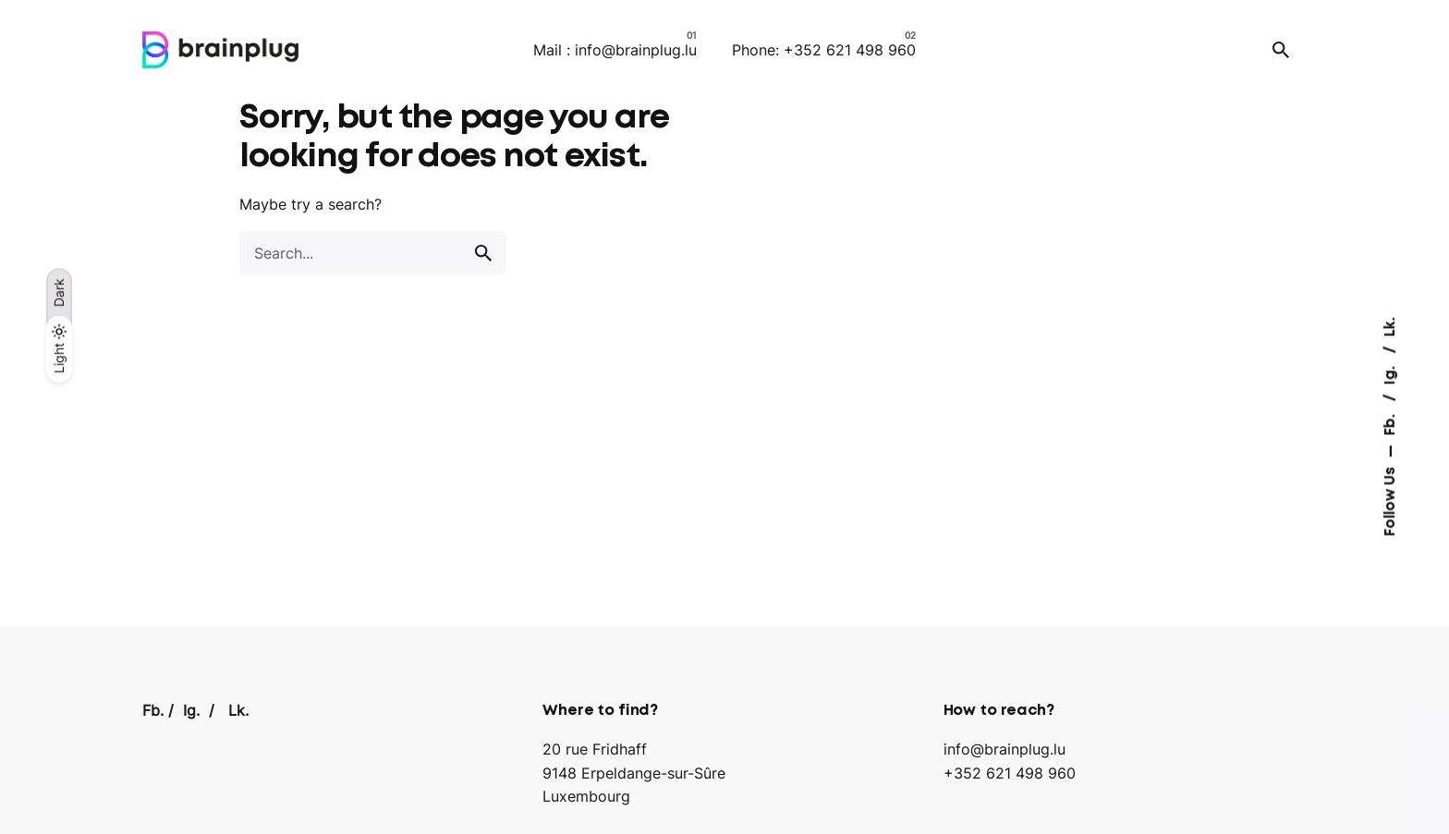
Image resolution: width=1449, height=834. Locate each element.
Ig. (1389, 373)
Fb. (1389, 422)
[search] (483, 253)
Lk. (1389, 326)
